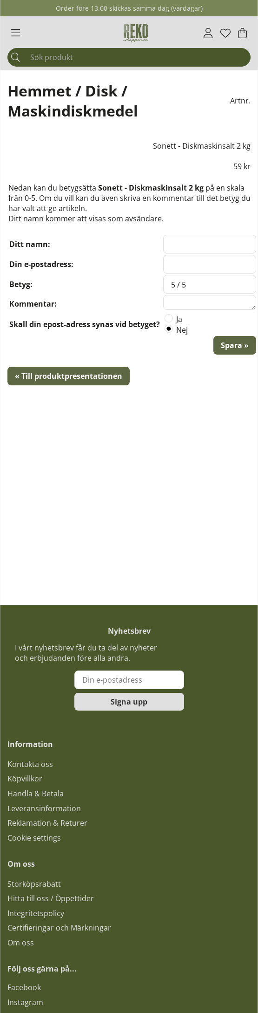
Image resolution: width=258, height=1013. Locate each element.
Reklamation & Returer (47, 823)
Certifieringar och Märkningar (59, 928)
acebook (26, 987)
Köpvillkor (24, 778)
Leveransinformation (44, 808)
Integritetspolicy (35, 913)
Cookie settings (34, 838)
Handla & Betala (35, 793)
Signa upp (129, 702)
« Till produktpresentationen (68, 376)
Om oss (20, 943)
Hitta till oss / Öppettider (50, 898)
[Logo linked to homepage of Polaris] (135, 33)
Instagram (25, 1002)
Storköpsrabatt (34, 884)
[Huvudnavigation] (15, 33)
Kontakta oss (30, 764)
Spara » (235, 345)
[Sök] (129, 57)
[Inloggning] (208, 33)
